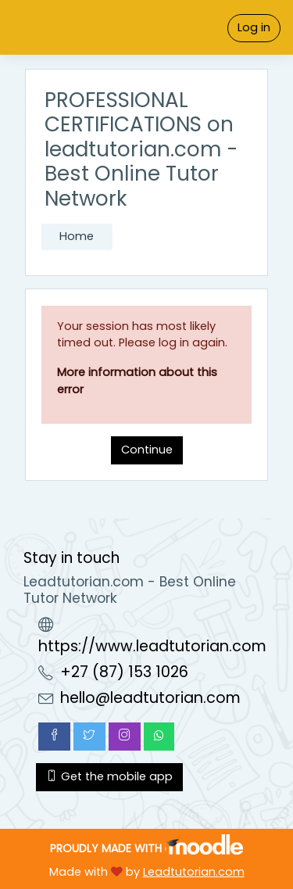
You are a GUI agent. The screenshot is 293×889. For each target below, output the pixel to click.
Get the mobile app (109, 776)
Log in (254, 27)
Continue (147, 449)
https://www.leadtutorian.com (152, 646)
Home (76, 236)
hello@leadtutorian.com (150, 697)
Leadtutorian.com (194, 872)
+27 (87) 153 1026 (124, 672)
